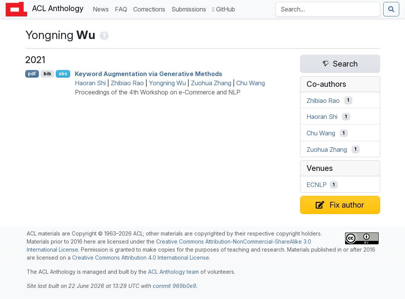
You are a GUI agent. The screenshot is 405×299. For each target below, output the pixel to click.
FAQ (122, 8)
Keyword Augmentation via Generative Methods (148, 74)
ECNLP (317, 184)
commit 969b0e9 (174, 286)
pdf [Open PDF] (32, 73)
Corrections (150, 8)
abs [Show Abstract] (62, 73)
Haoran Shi (90, 83)
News (102, 8)
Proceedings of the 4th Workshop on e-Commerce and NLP (157, 92)
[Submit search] (391, 9)
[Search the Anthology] (328, 9)
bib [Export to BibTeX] (47, 73)
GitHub (223, 9)
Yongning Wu (167, 83)
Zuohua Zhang (211, 83)
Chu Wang (250, 83)
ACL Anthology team (173, 271)
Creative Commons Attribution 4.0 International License (140, 257)
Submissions (190, 8)
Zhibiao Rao (127, 83)
